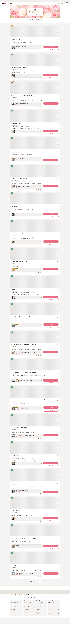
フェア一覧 (50, 46)
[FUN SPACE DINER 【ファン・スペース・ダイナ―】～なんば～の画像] (35, 530)
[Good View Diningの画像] (35, 475)
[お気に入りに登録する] (58, 39)
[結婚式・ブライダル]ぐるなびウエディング (15, 594)
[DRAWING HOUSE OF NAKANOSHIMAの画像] (35, 171)
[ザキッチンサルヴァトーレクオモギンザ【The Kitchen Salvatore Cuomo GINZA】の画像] (35, 392)
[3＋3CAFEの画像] (35, 558)
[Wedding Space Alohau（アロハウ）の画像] (35, 226)
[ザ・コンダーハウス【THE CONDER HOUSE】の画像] (35, 309)
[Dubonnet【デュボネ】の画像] (35, 143)
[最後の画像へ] (58, 31)
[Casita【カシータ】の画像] (35, 282)
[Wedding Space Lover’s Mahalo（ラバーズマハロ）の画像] (35, 88)
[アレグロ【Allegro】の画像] (35, 448)
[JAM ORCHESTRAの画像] (35, 198)
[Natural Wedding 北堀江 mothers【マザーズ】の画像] (35, 60)
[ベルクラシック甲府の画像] (35, 31)
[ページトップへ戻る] (35, 592)
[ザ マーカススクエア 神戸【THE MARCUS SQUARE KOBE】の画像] (35, 364)
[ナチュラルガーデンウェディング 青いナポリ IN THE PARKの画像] (35, 337)
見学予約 (51, 49)
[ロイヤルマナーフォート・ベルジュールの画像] (35, 254)
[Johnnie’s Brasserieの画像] (35, 116)
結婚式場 (23, 594)
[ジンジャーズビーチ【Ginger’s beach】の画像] (35, 420)
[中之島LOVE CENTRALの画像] (35, 503)
